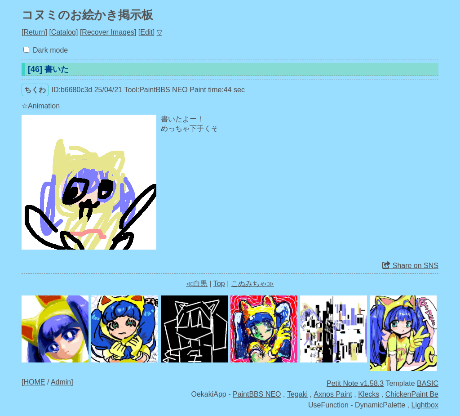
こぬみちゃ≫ (252, 283)
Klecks (368, 394)
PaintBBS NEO (257, 394)
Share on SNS (410, 265)
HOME (34, 382)
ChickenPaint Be (411, 394)
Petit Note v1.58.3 (355, 383)
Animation (44, 106)
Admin (61, 382)
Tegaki (297, 394)
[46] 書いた (48, 69)
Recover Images (108, 32)
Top (219, 283)
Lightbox (425, 405)
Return (34, 32)
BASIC (427, 383)
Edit (146, 32)
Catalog (63, 32)
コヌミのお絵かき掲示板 (87, 15)
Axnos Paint (333, 394)
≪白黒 (197, 283)
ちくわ (35, 90)
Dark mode (50, 50)
